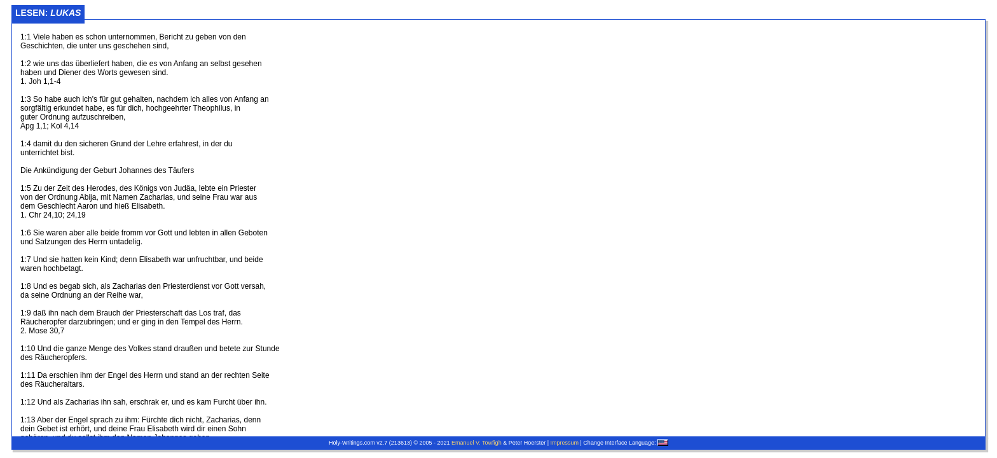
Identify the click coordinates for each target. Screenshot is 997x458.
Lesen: (48, 13)
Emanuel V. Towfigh (476, 443)
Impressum (565, 443)
